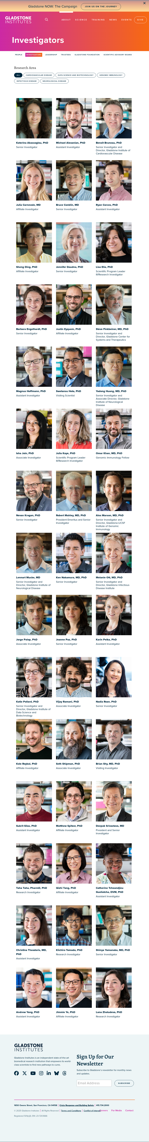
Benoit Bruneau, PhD (109, 142)
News (113, 20)
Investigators (33, 55)
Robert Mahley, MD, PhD (71, 515)
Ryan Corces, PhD (107, 204)
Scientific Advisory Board (118, 55)
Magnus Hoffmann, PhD (31, 391)
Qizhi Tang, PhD (66, 888)
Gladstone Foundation (87, 55)
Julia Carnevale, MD (28, 204)
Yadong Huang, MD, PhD (111, 391)
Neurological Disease (54, 81)
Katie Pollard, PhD (27, 701)
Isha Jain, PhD (25, 453)
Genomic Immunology (111, 75)
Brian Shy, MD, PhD (108, 763)
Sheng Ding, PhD (26, 267)
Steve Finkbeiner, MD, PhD (112, 329)
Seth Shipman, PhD (68, 763)
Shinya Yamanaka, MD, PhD (113, 950)
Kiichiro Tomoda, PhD (69, 950)
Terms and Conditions (71, 1110)
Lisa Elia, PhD (104, 267)
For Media (116, 1110)
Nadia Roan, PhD (106, 701)
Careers (103, 1110)
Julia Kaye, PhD (65, 453)
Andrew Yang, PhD (27, 1012)
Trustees (66, 55)
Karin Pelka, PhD (106, 639)
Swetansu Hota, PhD (68, 391)
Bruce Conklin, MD (67, 204)
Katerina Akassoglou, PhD (32, 142)
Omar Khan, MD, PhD (109, 453)
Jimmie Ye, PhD (65, 1012)
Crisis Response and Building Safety (77, 1105)
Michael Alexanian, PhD (70, 142)
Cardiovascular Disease (39, 75)
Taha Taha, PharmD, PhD (31, 888)
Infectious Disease (27, 81)
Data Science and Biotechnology (76, 75)
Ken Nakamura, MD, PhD (71, 577)
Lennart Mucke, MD (28, 577)
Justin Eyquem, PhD (68, 329)
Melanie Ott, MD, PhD (109, 577)
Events (126, 20)
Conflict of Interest (92, 1110)
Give (140, 20)
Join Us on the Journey (101, 6)
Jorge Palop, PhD (26, 639)
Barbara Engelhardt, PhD (31, 329)
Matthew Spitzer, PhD (69, 825)
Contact (129, 1110)
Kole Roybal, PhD (26, 763)
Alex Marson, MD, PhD (110, 515)
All (18, 75)
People (18, 55)
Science (81, 20)
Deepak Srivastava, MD (110, 825)
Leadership (51, 55)
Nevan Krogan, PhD (28, 515)
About (66, 20)
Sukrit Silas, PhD (26, 825)
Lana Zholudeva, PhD (109, 1012)
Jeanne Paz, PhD (66, 639)
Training (98, 20)
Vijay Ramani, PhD (67, 701)
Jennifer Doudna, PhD (69, 267)
